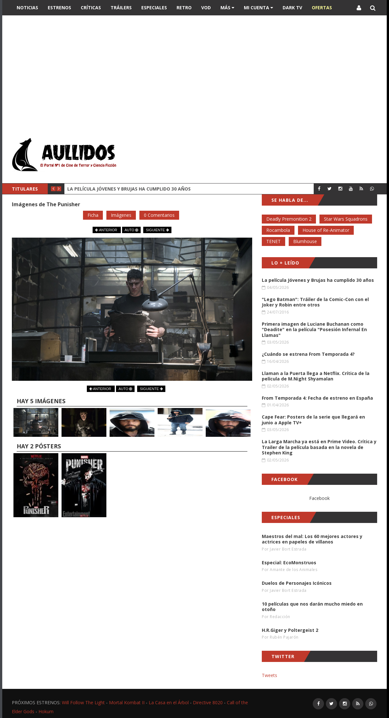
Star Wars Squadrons (346, 219)
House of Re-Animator (325, 230)
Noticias (27, 7)
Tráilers (121, 7)
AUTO (131, 230)
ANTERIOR (106, 230)
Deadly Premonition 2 (288, 219)
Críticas (91, 7)
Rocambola (278, 230)
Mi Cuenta (258, 7)
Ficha (92, 215)
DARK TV (292, 7)
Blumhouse (305, 241)
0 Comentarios (159, 215)
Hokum (46, 711)
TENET (273, 241)
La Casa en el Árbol (169, 702)
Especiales (154, 7)
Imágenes (121, 215)
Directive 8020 (208, 702)
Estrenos (59, 7)
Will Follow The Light (83, 702)
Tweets (269, 675)
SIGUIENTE (157, 230)
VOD (206, 7)
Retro (184, 7)
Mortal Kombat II (127, 702)
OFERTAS (322, 7)
